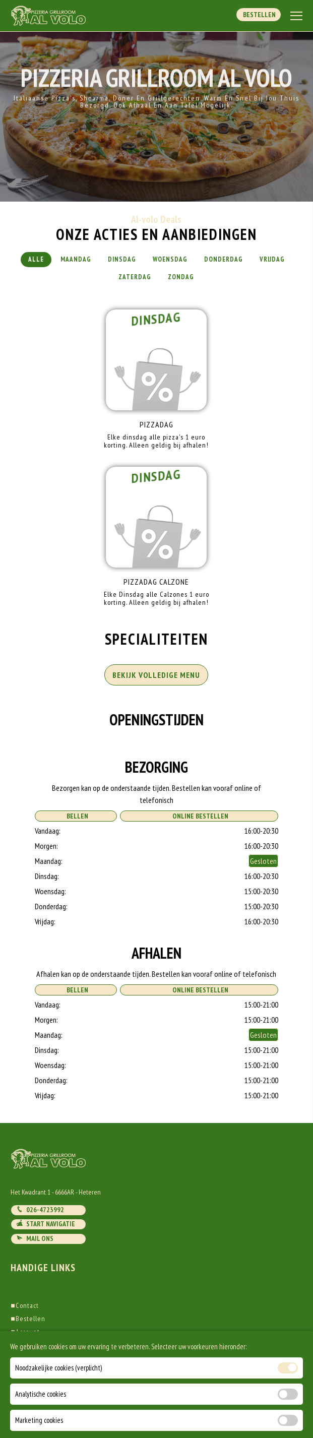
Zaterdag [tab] (134, 277)
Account (25, 1331)
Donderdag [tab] (223, 259)
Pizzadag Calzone (156, 582)
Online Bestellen (198, 816)
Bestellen (258, 14)
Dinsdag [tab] (122, 259)
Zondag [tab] (181, 277)
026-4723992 (40, 1209)
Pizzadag (156, 424)
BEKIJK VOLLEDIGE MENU (156, 675)
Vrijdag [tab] (272, 259)
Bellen (76, 816)
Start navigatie (45, 1223)
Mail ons (34, 1238)
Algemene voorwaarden (49, 1344)
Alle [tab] (36, 259)
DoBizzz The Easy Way (194, 1392)
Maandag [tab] (75, 259)
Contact (24, 1305)
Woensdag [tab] (170, 259)
